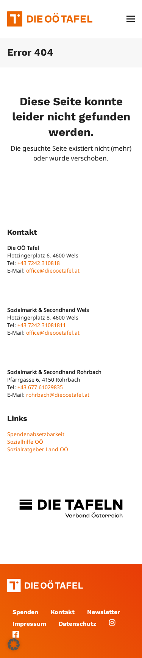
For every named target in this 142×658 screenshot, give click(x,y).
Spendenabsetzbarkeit (35, 434)
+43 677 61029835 (40, 387)
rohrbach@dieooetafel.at (57, 394)
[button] (130, 19)
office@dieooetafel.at (53, 270)
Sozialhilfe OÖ (25, 441)
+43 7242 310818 (38, 263)
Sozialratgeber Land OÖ (37, 449)
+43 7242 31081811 (41, 325)
